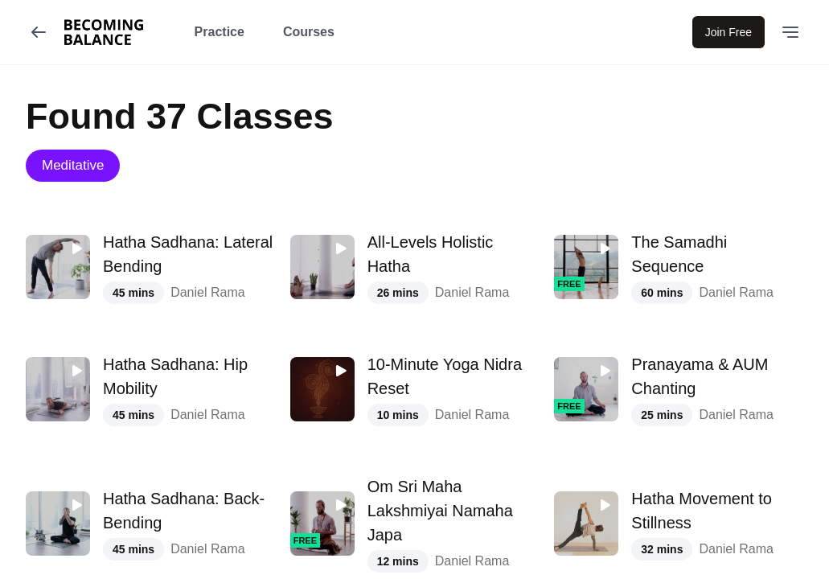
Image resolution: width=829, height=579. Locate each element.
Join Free (728, 32)
